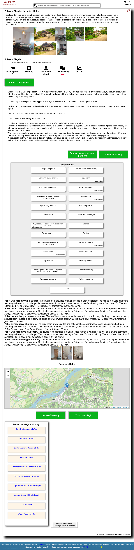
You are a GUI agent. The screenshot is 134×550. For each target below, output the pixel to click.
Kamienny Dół (27, 505)
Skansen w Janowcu (26, 438)
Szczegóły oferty (50, 415)
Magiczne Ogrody (26, 457)
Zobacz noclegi (83, 415)
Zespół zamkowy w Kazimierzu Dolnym (27, 486)
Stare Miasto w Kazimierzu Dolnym (26, 476)
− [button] (8, 376)
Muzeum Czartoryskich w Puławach (26, 495)
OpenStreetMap (123, 407)
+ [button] (8, 372)
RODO (85, 547)
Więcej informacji (113, 154)
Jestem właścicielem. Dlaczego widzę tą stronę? (64, 525)
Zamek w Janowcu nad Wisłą (26, 429)
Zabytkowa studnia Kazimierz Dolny (26, 448)
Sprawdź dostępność (19, 82)
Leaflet (113, 407)
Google (42, 544)
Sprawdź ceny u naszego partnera (82, 154)
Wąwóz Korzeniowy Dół (26, 514)
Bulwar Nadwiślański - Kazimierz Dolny (26, 467)
